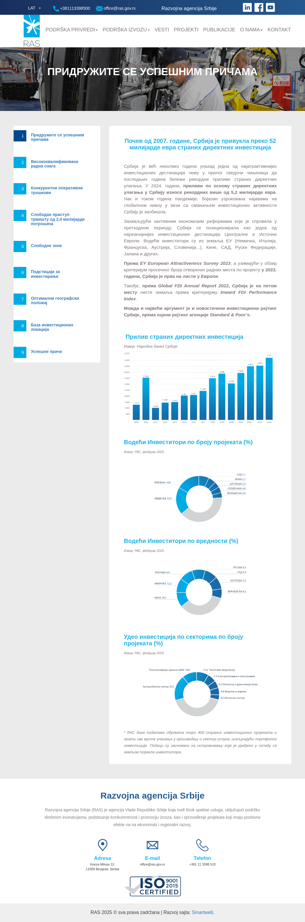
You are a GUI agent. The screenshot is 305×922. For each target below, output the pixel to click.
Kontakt (279, 30)
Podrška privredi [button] (72, 30)
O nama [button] (251, 30)
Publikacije (219, 30)
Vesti (162, 30)
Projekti (186, 30)
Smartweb (202, 912)
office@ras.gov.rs (116, 8)
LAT (31, 8)
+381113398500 (71, 9)
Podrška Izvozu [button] (126, 30)
